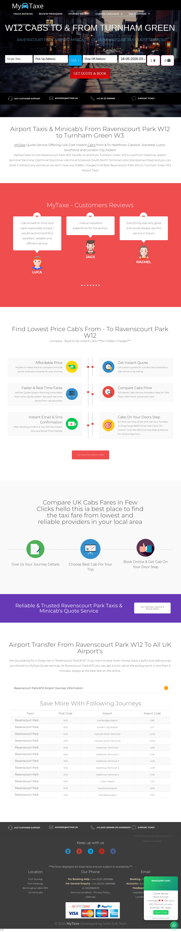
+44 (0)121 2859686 (102, 879)
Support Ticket (146, 98)
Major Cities (23, 24)
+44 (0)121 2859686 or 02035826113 (113, 827)
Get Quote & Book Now (90, 455)
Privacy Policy (102, 892)
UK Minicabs (35, 892)
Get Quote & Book (90, 73)
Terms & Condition (81, 892)
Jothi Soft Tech (115, 924)
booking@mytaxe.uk (66, 98)
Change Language (109, 13)
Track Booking (23, 13)
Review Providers (50, 13)
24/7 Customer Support (27, 98)
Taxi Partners (139, 13)
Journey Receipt (79, 13)
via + (75, 60)
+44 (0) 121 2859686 (105, 98)
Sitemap (90, 896)
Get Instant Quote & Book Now (152, 608)
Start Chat (161, 912)
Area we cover (50, 24)
